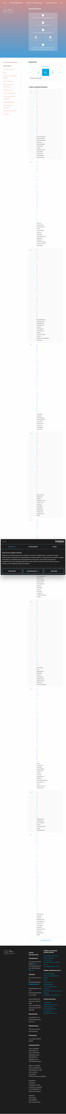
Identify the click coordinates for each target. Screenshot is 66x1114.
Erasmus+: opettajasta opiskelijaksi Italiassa (37, 283)
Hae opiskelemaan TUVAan (51, 966)
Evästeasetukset (33, 571)
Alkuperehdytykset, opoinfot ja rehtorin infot (43, 31)
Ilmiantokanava (48, 1011)
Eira (4, 3)
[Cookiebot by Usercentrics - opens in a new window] (56, 541)
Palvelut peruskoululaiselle (51, 976)
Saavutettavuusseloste (50, 1009)
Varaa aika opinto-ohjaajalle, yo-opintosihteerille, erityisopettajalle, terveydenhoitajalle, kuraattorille (43, 46)
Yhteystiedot (47, 1002)
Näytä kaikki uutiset (45, 940)
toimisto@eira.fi (34, 984)
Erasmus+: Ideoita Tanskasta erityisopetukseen (37, 378)
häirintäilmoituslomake (50, 1013)
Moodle (50, 38)
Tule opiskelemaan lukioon (51, 956)
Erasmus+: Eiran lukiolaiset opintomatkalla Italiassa (37, 873)
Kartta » (37, 964)
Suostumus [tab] (11, 546)
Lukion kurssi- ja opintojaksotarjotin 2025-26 (43, 16)
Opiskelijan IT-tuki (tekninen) (52, 995)
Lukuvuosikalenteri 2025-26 (43, 23)
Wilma (36, 38)
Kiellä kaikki (12, 571)
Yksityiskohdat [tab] (33, 546)
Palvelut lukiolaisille (10, 62)
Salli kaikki (54, 571)
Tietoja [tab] (54, 546)
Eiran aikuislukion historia (51, 1005)
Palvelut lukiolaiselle (49, 974)
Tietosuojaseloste (49, 1007)
